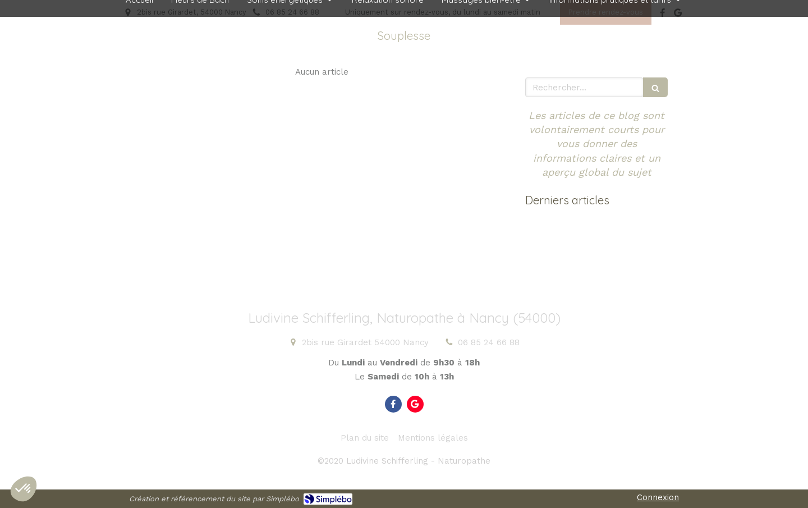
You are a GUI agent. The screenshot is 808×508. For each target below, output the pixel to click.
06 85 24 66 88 (489, 342)
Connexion (658, 497)
